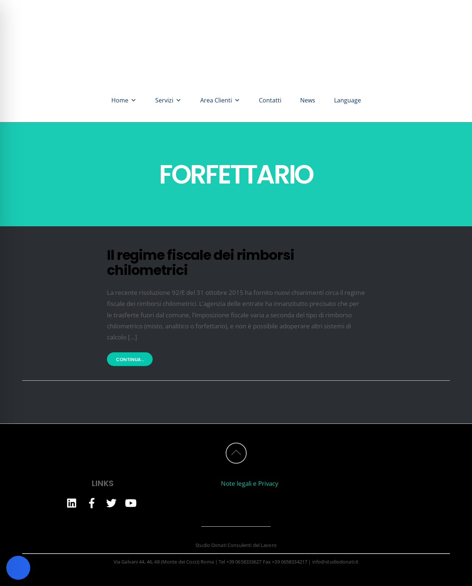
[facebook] (92, 502)
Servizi (168, 100)
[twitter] (111, 502)
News (307, 100)
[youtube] (131, 502)
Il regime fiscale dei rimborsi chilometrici (200, 262)
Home (123, 100)
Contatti (270, 100)
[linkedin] (72, 502)
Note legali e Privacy (249, 483)
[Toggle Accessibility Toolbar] (18, 567)
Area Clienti (220, 100)
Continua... (130, 360)
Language (347, 100)
